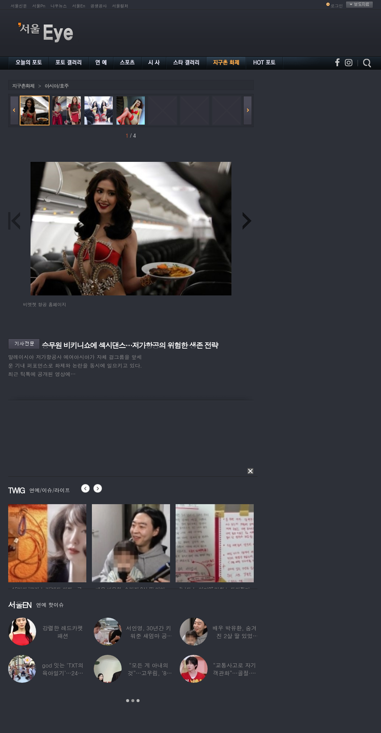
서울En (78, 6)
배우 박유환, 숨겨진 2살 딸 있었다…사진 (234, 635)
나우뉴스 (59, 6)
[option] (47, 542)
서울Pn (38, 6)
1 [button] (127, 700)
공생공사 (98, 6)
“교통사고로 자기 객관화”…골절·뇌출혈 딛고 (234, 673)
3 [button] (138, 700)
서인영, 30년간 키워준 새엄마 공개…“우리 (148, 635)
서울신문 (19, 6)
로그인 (337, 6)
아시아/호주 (56, 85)
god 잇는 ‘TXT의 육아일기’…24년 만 (62, 673)
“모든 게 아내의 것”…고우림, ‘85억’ (149, 673)
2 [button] (132, 700)
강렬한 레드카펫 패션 (62, 632)
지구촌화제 (23, 85)
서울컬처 (120, 6)
